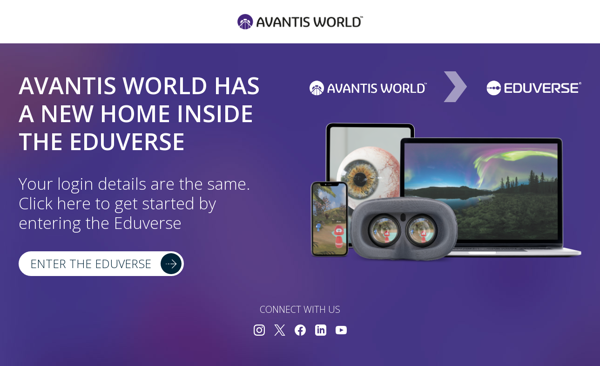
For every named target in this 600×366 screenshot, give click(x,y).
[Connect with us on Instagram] (259, 331)
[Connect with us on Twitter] (279, 331)
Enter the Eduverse (90, 263)
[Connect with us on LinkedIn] (320, 331)
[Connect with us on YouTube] (341, 331)
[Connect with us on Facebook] (300, 331)
